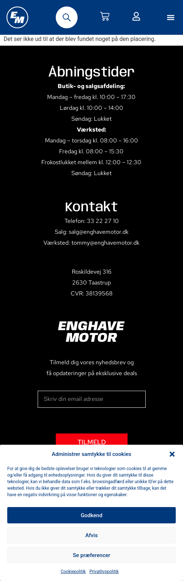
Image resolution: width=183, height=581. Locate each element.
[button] (172, 454)
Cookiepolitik (73, 571)
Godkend (92, 515)
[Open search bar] (67, 17)
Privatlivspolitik (104, 571)
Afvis (91, 535)
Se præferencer (91, 555)
